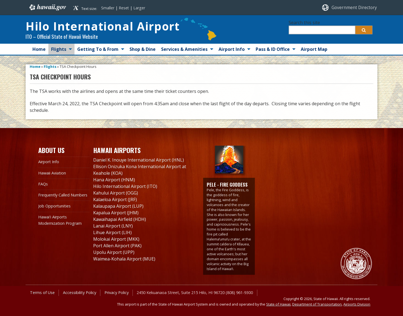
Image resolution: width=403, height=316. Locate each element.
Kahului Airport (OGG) (115, 193)
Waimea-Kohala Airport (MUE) (124, 259)
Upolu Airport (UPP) (113, 252)
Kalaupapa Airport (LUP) (118, 206)
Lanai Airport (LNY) (113, 226)
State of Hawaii (278, 304)
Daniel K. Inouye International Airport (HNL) (138, 160)
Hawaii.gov (47, 7)
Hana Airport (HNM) (114, 180)
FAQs (43, 184)
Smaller (107, 7)
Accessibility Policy (79, 292)
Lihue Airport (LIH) (112, 232)
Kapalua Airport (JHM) (116, 213)
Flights (58, 49)
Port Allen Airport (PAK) (117, 246)
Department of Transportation (317, 304)
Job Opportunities (54, 206)
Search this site (304, 23)
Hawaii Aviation (52, 173)
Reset (124, 7)
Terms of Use (42, 292)
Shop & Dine (142, 49)
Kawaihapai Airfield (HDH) (119, 219)
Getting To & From (97, 49)
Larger (139, 7)
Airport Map (314, 49)
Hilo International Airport (103, 26)
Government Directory (354, 7)
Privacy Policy (116, 292)
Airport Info (232, 49)
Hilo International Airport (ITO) (125, 186)
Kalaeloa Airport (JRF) (115, 199)
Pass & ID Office (273, 49)
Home (39, 49)
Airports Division (356, 304)
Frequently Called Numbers (62, 195)
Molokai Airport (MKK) (116, 239)
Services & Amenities (184, 49)
